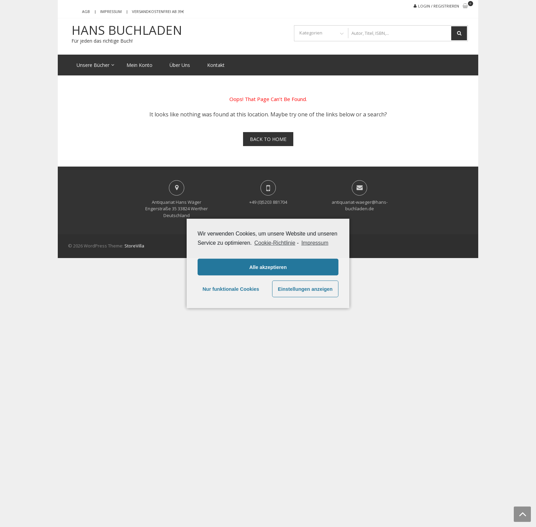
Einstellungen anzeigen (305, 289)
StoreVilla (134, 246)
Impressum (111, 11)
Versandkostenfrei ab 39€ (158, 11)
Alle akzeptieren (268, 267)
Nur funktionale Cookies (230, 289)
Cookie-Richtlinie (274, 243)
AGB (86, 11)
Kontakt (216, 65)
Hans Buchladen (126, 30)
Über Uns (180, 65)
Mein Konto (139, 65)
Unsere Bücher (93, 65)
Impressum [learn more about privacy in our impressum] (314, 243)
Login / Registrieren (438, 6)
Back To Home (268, 139)
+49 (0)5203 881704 (268, 202)
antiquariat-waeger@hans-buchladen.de (360, 205)
